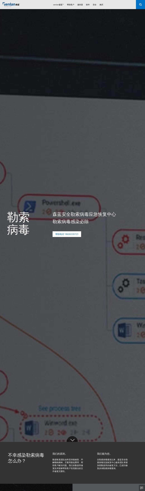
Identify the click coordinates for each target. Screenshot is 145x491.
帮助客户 (70, 4)
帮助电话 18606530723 (66, 234)
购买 (101, 4)
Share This (142, 488)
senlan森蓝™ (58, 4)
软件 (88, 4)
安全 (94, 4)
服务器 (80, 4)
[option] (72, 221)
